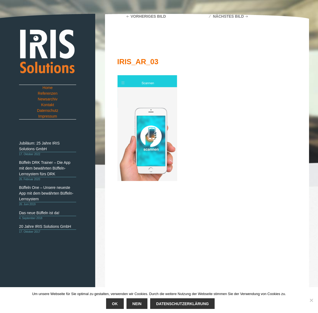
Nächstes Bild (228, 16)
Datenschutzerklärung (182, 304)
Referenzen (47, 93)
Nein (136, 304)
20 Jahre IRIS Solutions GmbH (45, 226)
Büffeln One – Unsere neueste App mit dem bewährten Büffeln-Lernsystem (46, 193)
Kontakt (47, 105)
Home (47, 87)
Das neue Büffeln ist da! (39, 213)
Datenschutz (47, 110)
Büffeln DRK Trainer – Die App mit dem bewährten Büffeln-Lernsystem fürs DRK (44, 168)
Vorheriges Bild (148, 16)
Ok (115, 304)
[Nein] (311, 300)
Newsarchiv (47, 99)
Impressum (47, 116)
